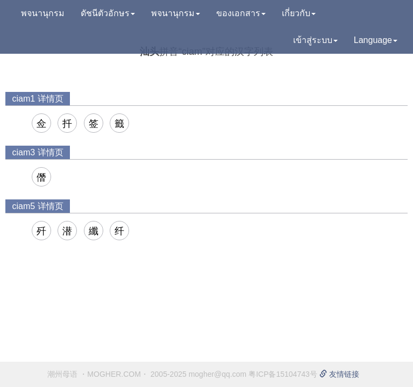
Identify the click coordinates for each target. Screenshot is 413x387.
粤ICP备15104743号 (282, 374)
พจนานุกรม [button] (175, 13)
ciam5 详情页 (37, 206)
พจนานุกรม (43, 13)
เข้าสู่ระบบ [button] (315, 40)
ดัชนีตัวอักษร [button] (108, 13)
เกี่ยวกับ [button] (299, 13)
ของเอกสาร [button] (241, 13)
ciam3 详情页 (37, 152)
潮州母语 (62, 374)
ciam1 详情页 (37, 98)
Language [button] (375, 40)
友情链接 (339, 374)
